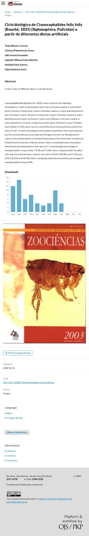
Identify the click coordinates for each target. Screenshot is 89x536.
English (8, 413)
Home (7, 12)
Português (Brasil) (13, 418)
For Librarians (11, 460)
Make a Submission (17, 432)
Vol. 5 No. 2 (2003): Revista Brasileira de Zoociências (50, 12)
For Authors (10, 455)
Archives (18, 12)
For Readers (10, 451)
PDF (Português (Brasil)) (19, 353)
